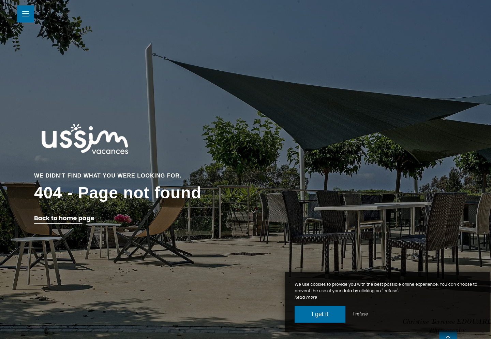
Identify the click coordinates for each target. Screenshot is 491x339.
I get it (320, 314)
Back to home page (64, 218)
